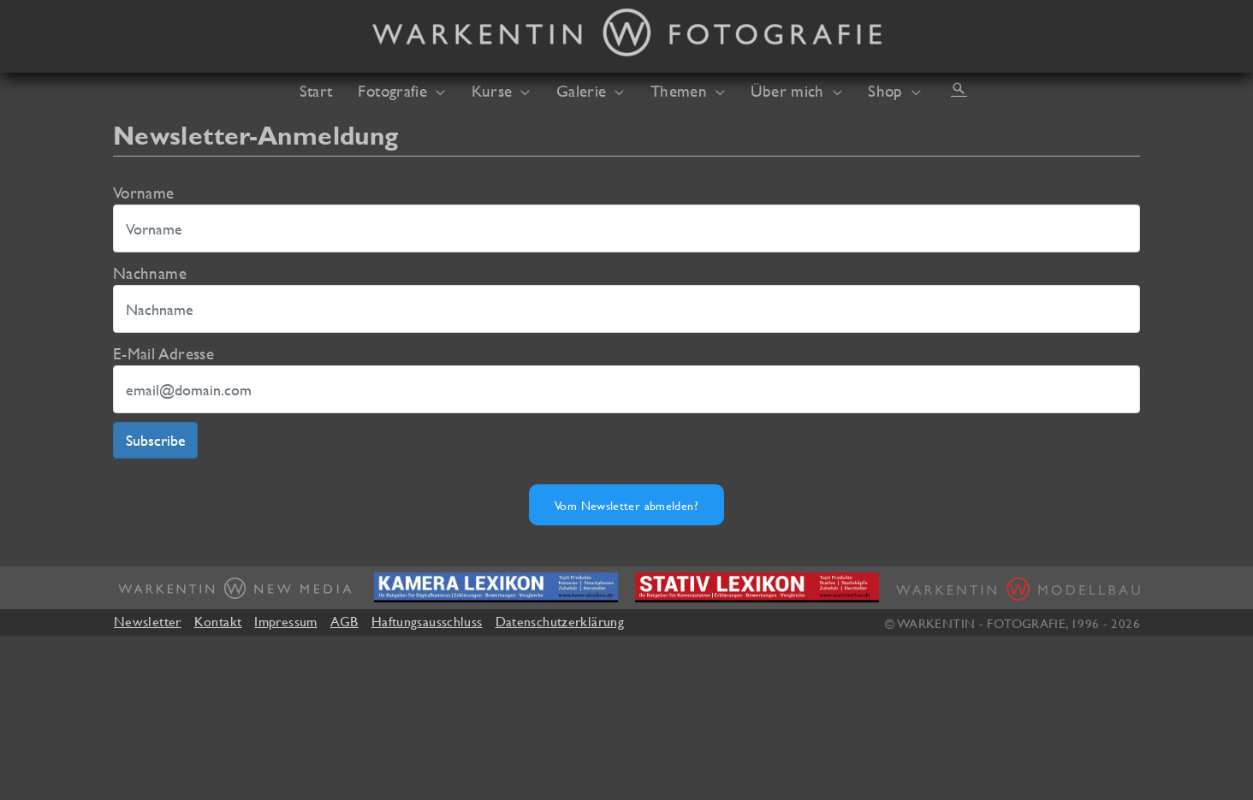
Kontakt (218, 621)
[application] (436, 91)
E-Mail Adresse (163, 353)
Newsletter (147, 621)
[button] (958, 88)
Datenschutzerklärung (560, 621)
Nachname (150, 273)
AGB (344, 621)
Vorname (144, 192)
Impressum (285, 621)
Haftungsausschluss (427, 621)
